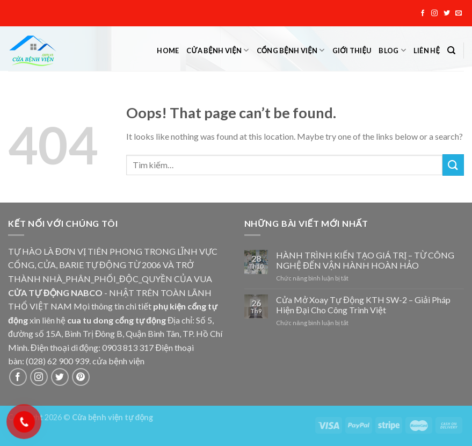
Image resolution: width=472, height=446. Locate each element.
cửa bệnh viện (118, 361)
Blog (392, 50)
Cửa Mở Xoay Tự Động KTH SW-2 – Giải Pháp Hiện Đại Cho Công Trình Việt (363, 304)
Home (168, 50)
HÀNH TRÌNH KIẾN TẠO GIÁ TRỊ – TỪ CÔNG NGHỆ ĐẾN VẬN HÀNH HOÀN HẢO (365, 260)
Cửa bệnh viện (217, 50)
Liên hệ (426, 50)
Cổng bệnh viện (291, 50)
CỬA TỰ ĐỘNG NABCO (55, 292)
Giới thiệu (352, 50)
